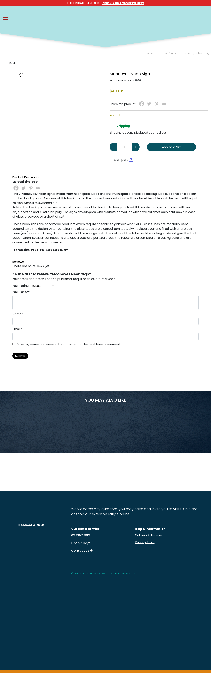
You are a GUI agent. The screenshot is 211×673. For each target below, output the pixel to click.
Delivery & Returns (148, 535)
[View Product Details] (25, 435)
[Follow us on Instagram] (31, 535)
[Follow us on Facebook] (31, 547)
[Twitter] (149, 104)
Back (9, 63)
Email (17, 329)
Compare (119, 160)
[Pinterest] (156, 104)
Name (18, 314)
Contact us (82, 550)
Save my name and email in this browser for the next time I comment (68, 344)
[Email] (164, 104)
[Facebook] (141, 104)
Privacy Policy (145, 542)
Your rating (21, 285)
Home (149, 53)
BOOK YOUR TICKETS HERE (123, 3)
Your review (22, 292)
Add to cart (171, 147)
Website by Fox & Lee (124, 573)
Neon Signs (169, 53)
